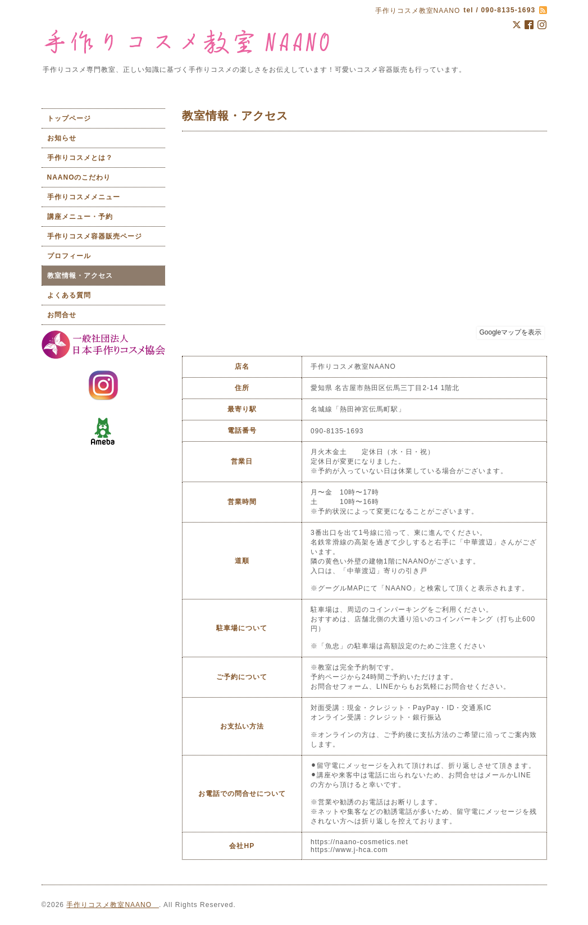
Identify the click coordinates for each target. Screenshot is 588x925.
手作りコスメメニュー (83, 197)
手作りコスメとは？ (80, 158)
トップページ (69, 118)
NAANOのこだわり (79, 177)
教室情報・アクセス (80, 276)
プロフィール (69, 256)
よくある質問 (69, 295)
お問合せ (61, 315)
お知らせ (61, 138)
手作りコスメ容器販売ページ (94, 236)
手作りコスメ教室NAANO (112, 905)
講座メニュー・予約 (80, 217)
